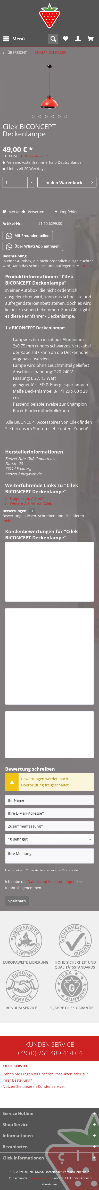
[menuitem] (13, 39)
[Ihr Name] (49, 800)
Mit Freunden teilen (28, 236)
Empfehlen (66, 211)
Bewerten (33, 211)
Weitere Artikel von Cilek (28, 503)
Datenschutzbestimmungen (52, 881)
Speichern (17, 900)
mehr (87, 265)
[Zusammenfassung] (49, 826)
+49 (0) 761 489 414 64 (49, 1052)
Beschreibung (15, 256)
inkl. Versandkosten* (33, 156)
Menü (14, 38)
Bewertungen (14, 510)
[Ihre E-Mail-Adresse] (49, 813)
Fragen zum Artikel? (24, 498)
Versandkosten (39, 1178)
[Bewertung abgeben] (49, 839)
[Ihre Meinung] (49, 856)
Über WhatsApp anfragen (33, 246)
